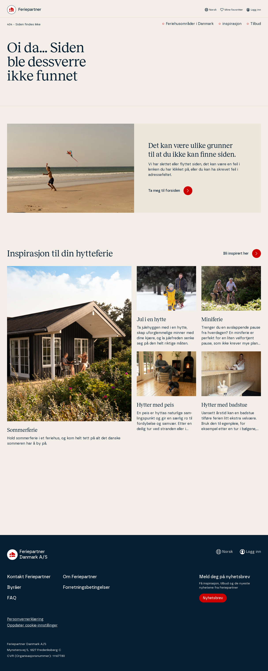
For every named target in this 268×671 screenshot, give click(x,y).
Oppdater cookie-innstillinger (32, 625)
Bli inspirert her (242, 253)
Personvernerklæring (25, 619)
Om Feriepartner (80, 577)
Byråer (14, 587)
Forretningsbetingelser (86, 587)
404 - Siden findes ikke (24, 24)
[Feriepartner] (24, 9)
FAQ (11, 598)
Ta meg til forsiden (170, 190)
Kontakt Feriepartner (29, 577)
